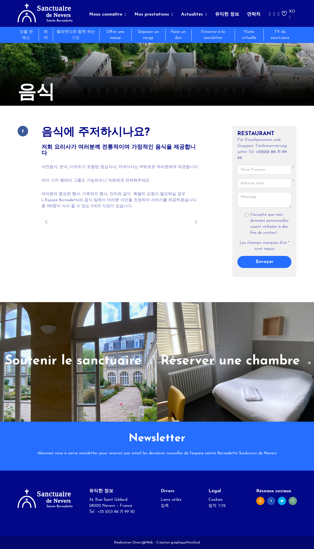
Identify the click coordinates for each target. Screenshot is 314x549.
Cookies (215, 500)
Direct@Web (142, 542)
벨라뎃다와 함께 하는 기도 (76, 35)
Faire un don (178, 35)
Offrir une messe (115, 35)
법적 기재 (217, 506)
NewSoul (193, 542)
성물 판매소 (26, 35)
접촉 (165, 506)
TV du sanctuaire (280, 35)
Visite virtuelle (249, 35)
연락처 (253, 14)
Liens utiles (171, 500)
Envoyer (264, 261)
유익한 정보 (227, 14)
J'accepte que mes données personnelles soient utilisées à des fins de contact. (269, 224)
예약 (46, 35)
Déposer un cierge (148, 35)
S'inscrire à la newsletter (213, 35)
